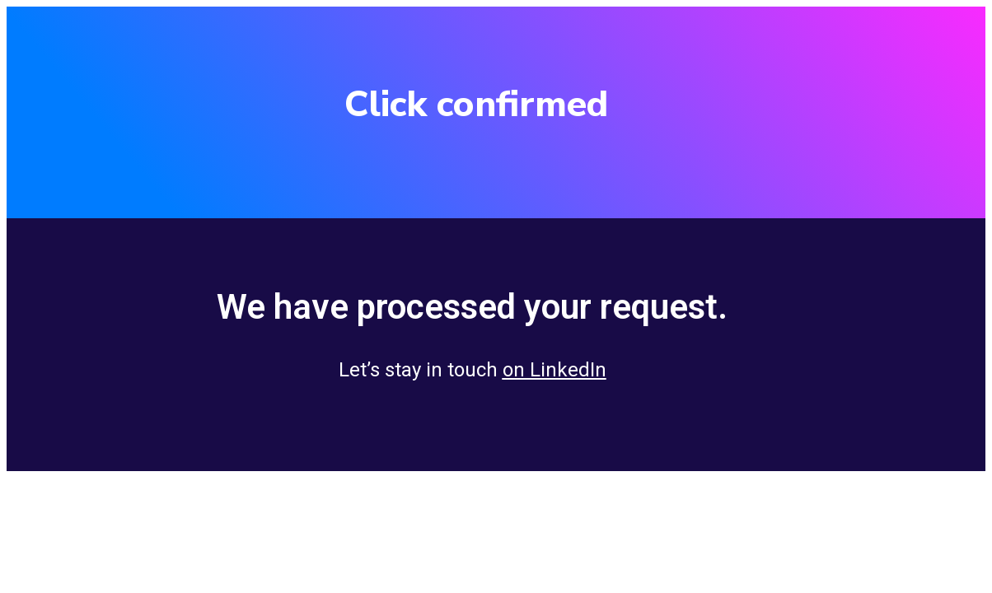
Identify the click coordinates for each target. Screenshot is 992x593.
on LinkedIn (554, 369)
